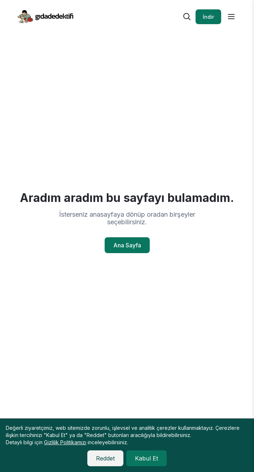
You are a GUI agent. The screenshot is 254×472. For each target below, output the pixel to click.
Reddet (105, 458)
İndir (208, 17)
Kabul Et (146, 458)
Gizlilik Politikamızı (65, 442)
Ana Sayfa (127, 245)
